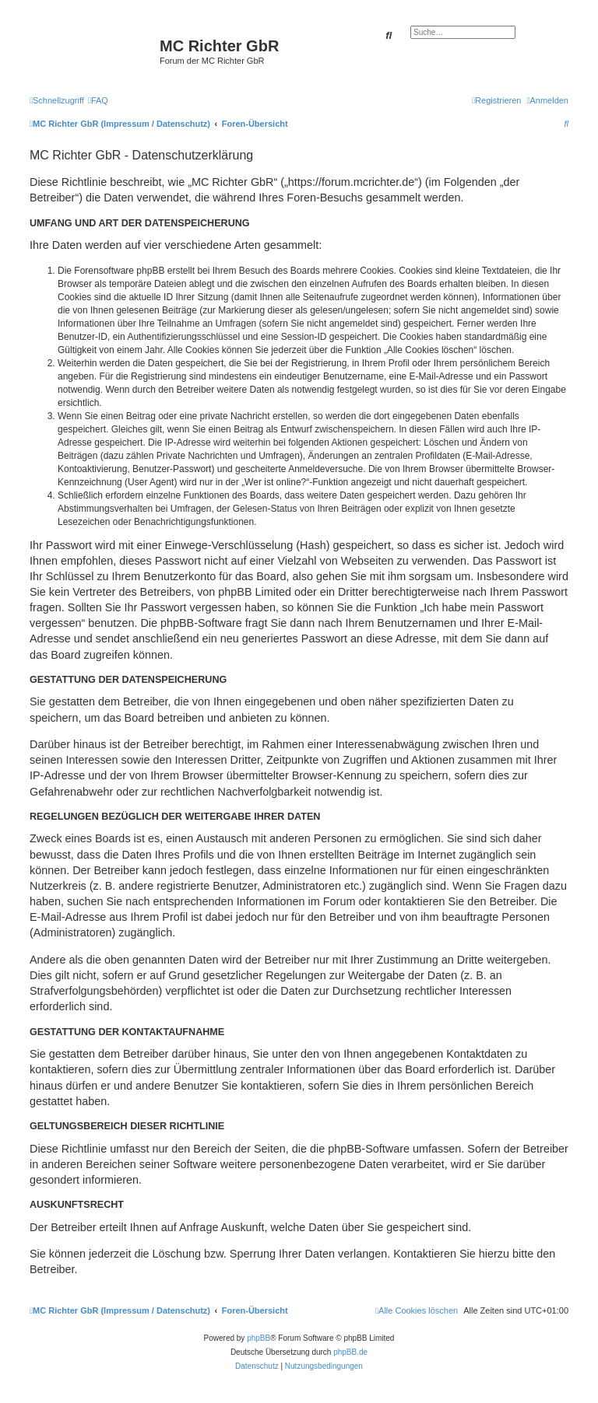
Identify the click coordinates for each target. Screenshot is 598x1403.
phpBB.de (350, 1352)
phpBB (258, 1338)
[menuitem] (98, 100)
